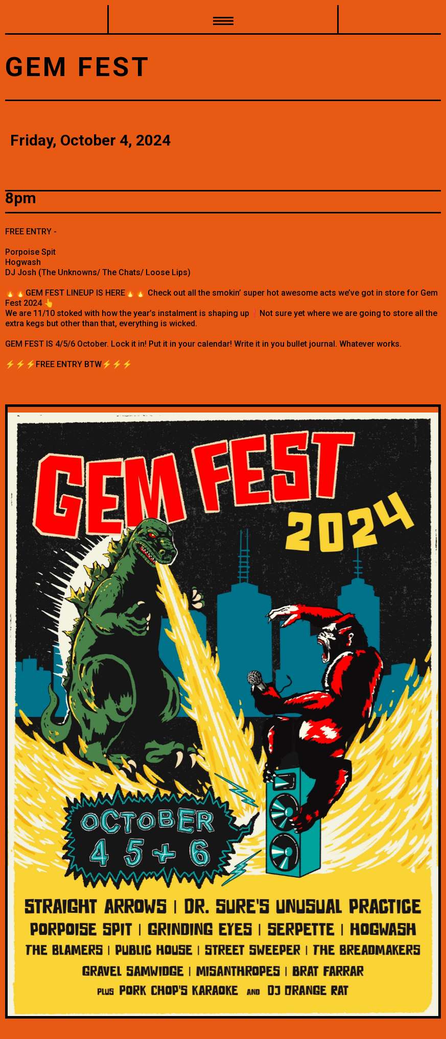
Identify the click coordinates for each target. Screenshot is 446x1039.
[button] (223, 20)
